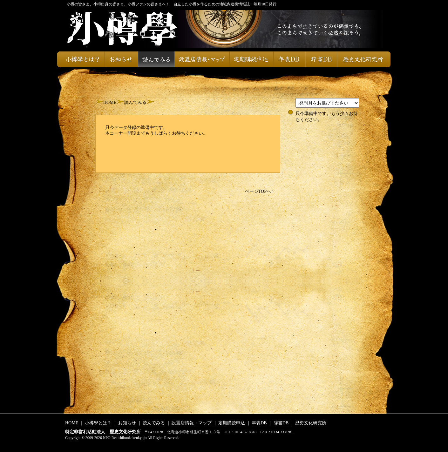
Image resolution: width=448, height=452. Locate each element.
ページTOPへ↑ (259, 191)
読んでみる (156, 59)
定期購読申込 (251, 59)
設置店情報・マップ (201, 59)
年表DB (289, 59)
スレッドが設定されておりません (327, 103)
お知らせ (121, 59)
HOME (109, 102)
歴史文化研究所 (363, 59)
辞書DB (321, 59)
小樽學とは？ (81, 59)
